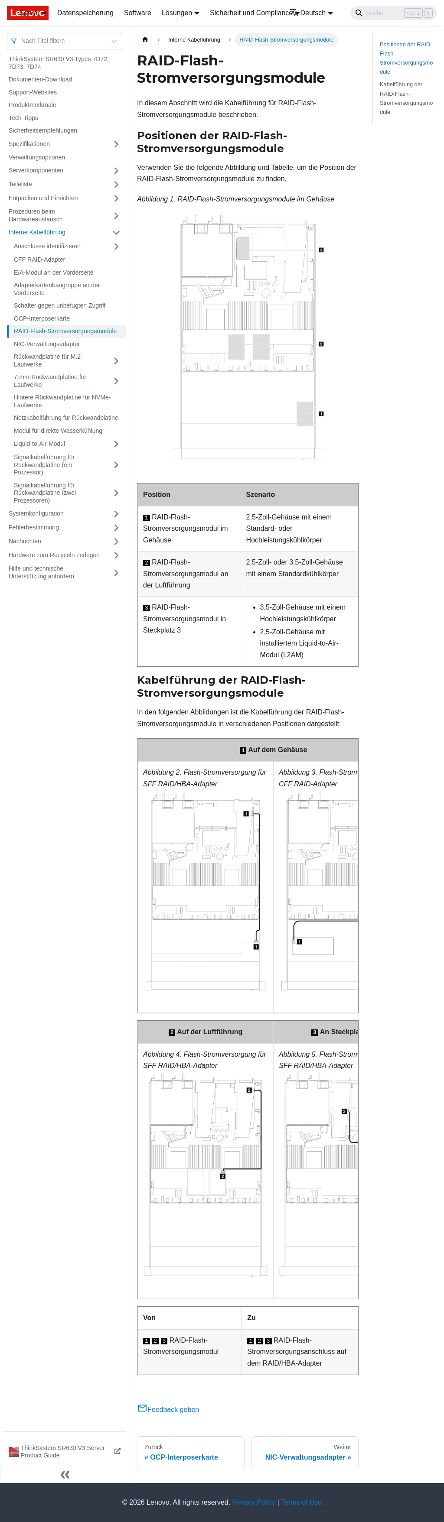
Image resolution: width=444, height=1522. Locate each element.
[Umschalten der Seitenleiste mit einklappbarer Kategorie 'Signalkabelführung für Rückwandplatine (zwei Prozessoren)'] (116, 493)
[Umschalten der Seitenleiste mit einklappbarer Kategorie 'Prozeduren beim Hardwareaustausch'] (116, 215)
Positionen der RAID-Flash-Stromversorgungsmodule (406, 58)
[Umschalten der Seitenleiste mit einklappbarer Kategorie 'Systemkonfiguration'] (116, 514)
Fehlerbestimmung (34, 527)
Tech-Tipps (23, 117)
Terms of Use (301, 1502)
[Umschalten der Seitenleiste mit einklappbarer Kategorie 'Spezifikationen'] (116, 144)
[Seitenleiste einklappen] (65, 1474)
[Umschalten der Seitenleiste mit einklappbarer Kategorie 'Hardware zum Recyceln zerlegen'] (116, 555)
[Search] (393, 13)
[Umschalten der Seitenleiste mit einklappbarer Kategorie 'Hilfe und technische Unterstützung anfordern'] (116, 572)
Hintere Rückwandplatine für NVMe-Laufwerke (62, 401)
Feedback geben (168, 1409)
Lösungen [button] (177, 12)
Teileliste (20, 184)
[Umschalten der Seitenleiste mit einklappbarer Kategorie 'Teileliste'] (116, 184)
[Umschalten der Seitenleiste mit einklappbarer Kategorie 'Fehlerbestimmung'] (116, 528)
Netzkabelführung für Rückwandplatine (66, 417)
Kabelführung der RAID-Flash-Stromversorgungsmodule (406, 98)
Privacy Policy (254, 1502)
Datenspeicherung (85, 12)
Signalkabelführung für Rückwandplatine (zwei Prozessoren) (45, 493)
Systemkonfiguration (36, 513)
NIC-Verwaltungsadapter (47, 344)
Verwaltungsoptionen (37, 157)
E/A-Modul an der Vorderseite (54, 272)
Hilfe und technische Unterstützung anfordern (41, 572)
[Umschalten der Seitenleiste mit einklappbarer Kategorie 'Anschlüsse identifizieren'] (116, 246)
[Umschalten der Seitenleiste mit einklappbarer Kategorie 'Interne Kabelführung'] (116, 233)
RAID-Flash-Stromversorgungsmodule (65, 331)
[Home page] (145, 39)
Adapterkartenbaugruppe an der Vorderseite (57, 289)
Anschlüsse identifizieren (47, 246)
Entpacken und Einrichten (43, 198)
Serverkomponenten (36, 170)
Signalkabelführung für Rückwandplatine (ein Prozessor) (44, 465)
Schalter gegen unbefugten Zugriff (59, 305)
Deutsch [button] (308, 12)
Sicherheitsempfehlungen (43, 130)
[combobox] (22, 41)
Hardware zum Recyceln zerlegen (54, 555)
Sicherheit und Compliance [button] (251, 12)
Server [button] (29, 12)
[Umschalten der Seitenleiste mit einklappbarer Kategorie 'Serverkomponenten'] (116, 171)
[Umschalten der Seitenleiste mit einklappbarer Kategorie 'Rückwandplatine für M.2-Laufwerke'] (116, 360)
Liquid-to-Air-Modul (39, 443)
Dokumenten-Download (40, 79)
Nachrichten (25, 541)
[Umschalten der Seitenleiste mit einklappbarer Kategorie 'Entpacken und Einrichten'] (116, 198)
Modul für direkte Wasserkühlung (58, 430)
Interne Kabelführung (37, 232)
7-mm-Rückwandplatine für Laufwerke (50, 380)
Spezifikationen (29, 143)
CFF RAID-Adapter (39, 259)
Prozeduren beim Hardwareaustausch (36, 215)
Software (137, 12)
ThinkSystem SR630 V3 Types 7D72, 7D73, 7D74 (59, 62)
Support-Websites (33, 92)
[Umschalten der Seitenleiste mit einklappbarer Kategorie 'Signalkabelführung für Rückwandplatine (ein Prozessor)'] (116, 465)
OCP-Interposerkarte (42, 318)
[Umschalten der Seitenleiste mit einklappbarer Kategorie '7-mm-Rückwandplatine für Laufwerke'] (116, 381)
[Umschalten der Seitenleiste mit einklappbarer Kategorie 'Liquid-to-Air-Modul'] (116, 444)
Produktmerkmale (32, 104)
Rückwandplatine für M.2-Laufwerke (48, 360)
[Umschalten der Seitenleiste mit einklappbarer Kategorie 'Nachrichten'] (116, 541)
